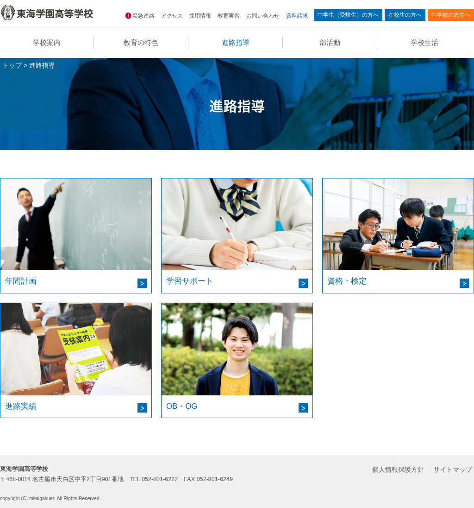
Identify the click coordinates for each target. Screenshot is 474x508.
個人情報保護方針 (398, 469)
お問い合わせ (263, 16)
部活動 (329, 42)
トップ (12, 65)
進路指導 (235, 42)
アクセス (171, 16)
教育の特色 (141, 42)
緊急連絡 (140, 16)
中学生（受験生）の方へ (348, 15)
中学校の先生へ (450, 15)
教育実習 (229, 16)
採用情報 (200, 16)
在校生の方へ (405, 15)
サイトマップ (452, 469)
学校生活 (424, 42)
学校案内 (47, 42)
